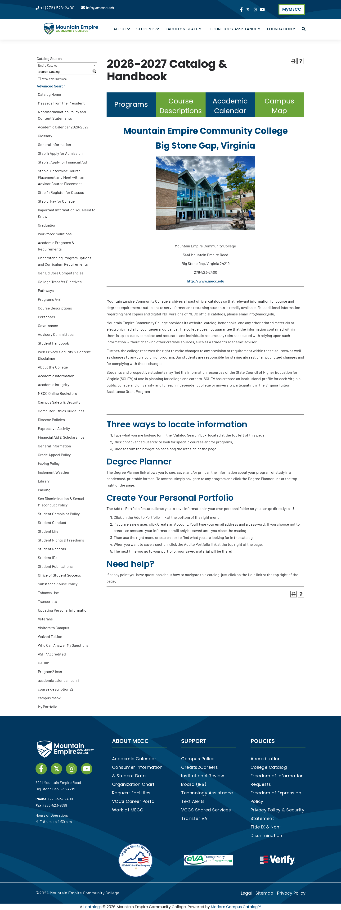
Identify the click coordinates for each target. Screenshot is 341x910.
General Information (54, 144)
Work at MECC (128, 810)
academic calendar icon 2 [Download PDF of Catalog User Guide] (59, 680)
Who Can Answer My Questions (63, 645)
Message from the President (61, 103)
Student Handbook (53, 343)
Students (147, 29)
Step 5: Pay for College (56, 201)
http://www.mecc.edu (205, 281)
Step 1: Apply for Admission (60, 153)
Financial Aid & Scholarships (61, 437)
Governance (48, 325)
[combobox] (67, 65)
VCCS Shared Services (206, 810)
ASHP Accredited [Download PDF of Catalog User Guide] (52, 654)
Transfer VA (194, 818)
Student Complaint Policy (59, 513)
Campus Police (198, 759)
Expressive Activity (54, 428)
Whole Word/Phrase (54, 78)
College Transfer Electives (60, 281)
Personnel (46, 316)
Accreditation (266, 759)
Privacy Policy (291, 893)
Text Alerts (193, 801)
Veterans (45, 619)
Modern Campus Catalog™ (236, 907)
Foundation (281, 29)
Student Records (52, 548)
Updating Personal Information (63, 610)
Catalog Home (49, 94)
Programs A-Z (49, 299)
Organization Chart (133, 784)
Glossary (45, 135)
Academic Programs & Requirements (56, 245)
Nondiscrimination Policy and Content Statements (62, 114)
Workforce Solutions (55, 234)
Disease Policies (51, 419)
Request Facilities (131, 793)
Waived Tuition (50, 636)
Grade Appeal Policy (54, 454)
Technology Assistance (234, 29)
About (121, 29)
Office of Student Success (59, 575)
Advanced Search (51, 86)
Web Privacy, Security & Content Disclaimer (64, 355)
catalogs (93, 907)
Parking (44, 489)
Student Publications (55, 566)
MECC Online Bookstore (57, 393)
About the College (53, 367)
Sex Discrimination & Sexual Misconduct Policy (61, 501)
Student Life (48, 531)
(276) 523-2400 (61, 798)
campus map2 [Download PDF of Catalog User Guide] (49, 698)
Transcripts (47, 601)
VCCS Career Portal (134, 801)
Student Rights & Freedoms (61, 540)
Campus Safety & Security (59, 402)
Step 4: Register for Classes (61, 192)
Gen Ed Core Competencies (61, 273)
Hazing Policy (48, 463)
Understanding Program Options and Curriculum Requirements (64, 260)
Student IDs (47, 557)
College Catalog (269, 767)
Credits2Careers (199, 767)
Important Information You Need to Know (66, 213)
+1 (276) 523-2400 (57, 8)
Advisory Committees (56, 334)
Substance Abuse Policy (57, 584)
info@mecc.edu (100, 8)
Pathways (46, 290)
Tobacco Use (48, 592)
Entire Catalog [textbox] (48, 65)
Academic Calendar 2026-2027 (63, 127)
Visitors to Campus (53, 627)
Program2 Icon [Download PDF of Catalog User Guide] (50, 671)
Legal (246, 893)
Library (43, 481)
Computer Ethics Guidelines (61, 411)
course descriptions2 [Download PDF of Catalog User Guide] (55, 689)
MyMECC (291, 9)
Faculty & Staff (183, 29)
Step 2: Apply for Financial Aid (62, 162)
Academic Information (56, 375)
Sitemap (264, 893)
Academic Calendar (134, 759)
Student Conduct (52, 522)
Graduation (47, 225)
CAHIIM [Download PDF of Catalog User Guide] (43, 662)
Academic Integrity (53, 384)
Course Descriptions (55, 308)
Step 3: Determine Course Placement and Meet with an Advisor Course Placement (61, 177)
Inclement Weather (54, 472)
